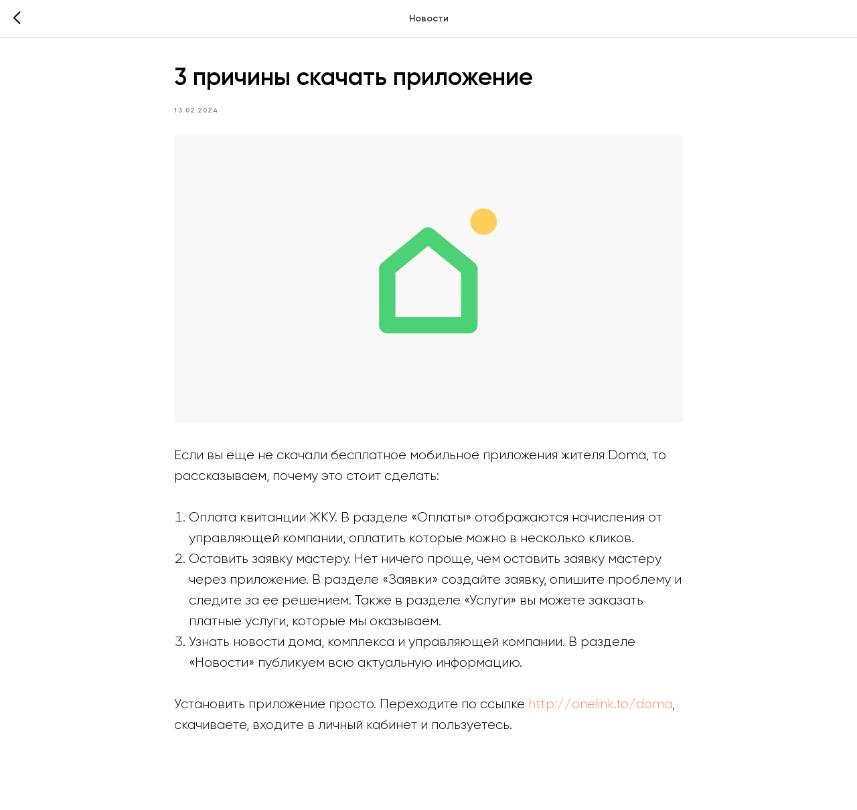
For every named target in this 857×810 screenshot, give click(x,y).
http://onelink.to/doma (600, 704)
